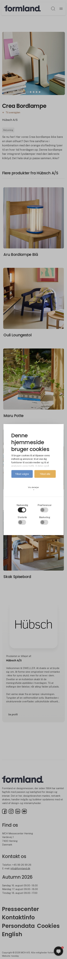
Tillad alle (45, 474)
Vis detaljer (33, 488)
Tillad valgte (22, 474)
